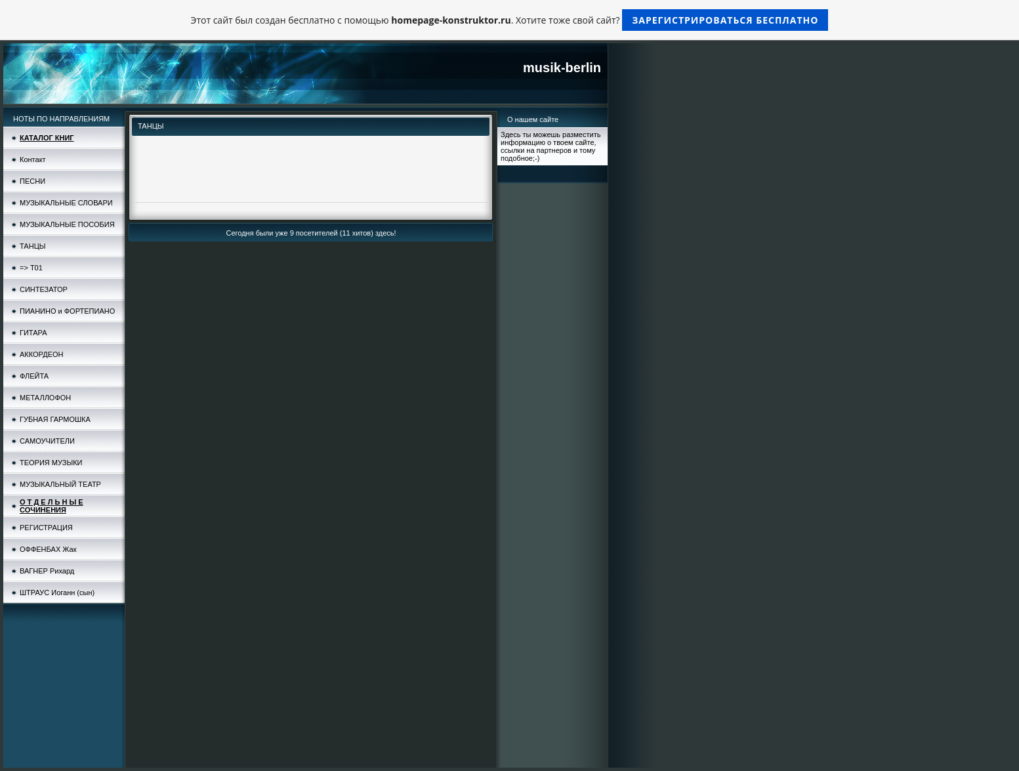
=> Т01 (31, 268)
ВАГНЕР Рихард (47, 571)
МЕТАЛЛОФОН (45, 398)
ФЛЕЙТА (34, 376)
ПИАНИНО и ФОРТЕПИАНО (67, 311)
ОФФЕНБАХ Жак (48, 549)
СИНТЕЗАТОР (44, 289)
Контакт (33, 159)
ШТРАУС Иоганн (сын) (57, 592)
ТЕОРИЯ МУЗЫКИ (51, 463)
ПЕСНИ (32, 181)
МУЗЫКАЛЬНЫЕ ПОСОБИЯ (67, 224)
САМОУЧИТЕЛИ (47, 441)
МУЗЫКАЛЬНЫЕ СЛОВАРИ (66, 203)
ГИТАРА (33, 333)
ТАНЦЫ (33, 246)
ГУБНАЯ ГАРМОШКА (55, 419)
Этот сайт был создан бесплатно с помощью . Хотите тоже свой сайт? (510, 20)
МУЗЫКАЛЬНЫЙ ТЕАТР (60, 484)
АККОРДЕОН (41, 354)
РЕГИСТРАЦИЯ (46, 527)
